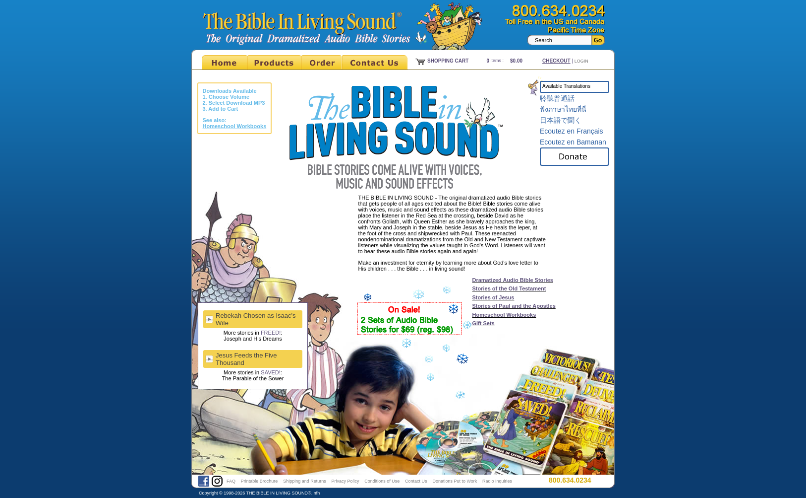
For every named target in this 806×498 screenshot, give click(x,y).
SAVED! (271, 372)
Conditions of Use (382, 481)
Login (581, 61)
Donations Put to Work (454, 481)
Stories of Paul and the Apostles (514, 306)
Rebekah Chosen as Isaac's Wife (255, 319)
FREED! (271, 333)
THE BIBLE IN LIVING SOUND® (278, 493)
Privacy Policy (345, 481)
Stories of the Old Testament (509, 288)
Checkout (556, 61)
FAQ (231, 481)
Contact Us (416, 481)
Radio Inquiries (497, 481)
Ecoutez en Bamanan (573, 142)
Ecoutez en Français (571, 131)
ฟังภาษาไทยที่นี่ (563, 109)
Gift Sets (483, 323)
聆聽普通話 (557, 98)
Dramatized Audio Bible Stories (512, 280)
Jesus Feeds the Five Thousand (246, 359)
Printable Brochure (259, 481)
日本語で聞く (560, 120)
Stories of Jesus (493, 297)
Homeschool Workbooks (504, 315)
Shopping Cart (447, 61)
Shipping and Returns (304, 481)
